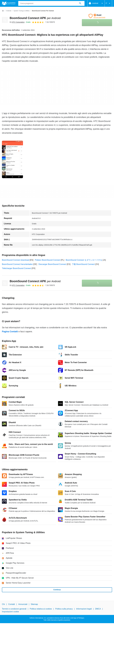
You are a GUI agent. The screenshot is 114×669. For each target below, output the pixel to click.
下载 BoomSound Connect (83, 264)
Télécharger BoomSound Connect (16, 268)
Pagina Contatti (10, 331)
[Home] (3, 11)
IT (108, 3)
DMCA (98, 609)
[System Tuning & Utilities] (22, 11)
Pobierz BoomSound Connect (47, 260)
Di (17, 22)
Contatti (11, 604)
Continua (57, 590)
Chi (3, 604)
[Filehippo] (8, 3)
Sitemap (34, 604)
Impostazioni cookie (10, 611)
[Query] (51, 3)
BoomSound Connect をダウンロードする (84, 260)
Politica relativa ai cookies (41, 609)
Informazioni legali (84, 609)
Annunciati (22, 604)
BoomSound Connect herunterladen (17, 264)
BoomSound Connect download (15, 260)
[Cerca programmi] (80, 3)
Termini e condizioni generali (14, 609)
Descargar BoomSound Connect (52, 264)
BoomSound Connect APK (35, 18)
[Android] (8, 11)
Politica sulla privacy (64, 609)
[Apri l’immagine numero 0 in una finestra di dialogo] (12, 159)
